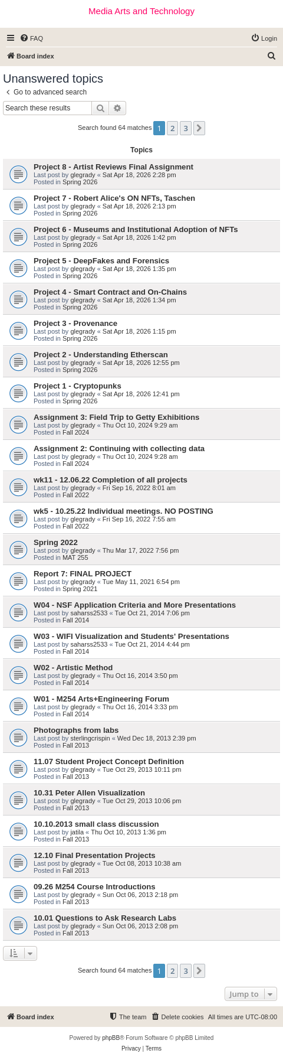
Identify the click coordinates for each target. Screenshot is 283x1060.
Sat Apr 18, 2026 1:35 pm (139, 268)
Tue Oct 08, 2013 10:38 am (142, 863)
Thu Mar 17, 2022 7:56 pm (141, 550)
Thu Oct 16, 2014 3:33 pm (140, 706)
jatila (77, 832)
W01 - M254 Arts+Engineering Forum (101, 698)
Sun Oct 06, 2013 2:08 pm (140, 925)
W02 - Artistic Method (73, 667)
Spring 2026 (79, 181)
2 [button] (172, 128)
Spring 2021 (79, 588)
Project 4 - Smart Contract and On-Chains (110, 292)
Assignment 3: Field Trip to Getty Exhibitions (116, 417)
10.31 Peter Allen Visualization (89, 792)
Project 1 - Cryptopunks (77, 385)
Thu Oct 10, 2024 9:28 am (140, 456)
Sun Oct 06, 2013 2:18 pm (140, 894)
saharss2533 (88, 613)
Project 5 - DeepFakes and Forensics (101, 260)
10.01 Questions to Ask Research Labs (105, 918)
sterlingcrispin (90, 738)
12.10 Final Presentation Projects (95, 855)
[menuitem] (31, 38)
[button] (199, 128)
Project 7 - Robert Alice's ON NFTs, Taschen (114, 198)
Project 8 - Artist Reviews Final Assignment (113, 166)
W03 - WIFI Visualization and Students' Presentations (131, 636)
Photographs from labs (76, 730)
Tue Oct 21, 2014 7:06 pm (152, 613)
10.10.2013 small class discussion (96, 824)
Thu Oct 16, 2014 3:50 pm (140, 675)
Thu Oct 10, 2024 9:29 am (140, 425)
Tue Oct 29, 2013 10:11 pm (142, 769)
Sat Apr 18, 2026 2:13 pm (139, 206)
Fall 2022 (75, 494)
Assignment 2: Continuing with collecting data (119, 448)
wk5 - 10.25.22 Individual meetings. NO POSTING (123, 511)
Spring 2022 (56, 542)
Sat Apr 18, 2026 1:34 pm (139, 300)
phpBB (111, 1038)
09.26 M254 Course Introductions (95, 886)
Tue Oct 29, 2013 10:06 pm (142, 800)
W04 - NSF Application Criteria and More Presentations (135, 605)
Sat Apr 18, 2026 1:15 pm (139, 331)
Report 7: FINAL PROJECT (82, 573)
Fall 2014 (75, 620)
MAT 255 (75, 557)
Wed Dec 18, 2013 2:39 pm (156, 738)
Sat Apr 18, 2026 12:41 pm (141, 393)
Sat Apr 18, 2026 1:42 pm (139, 237)
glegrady (82, 174)
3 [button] (185, 128)
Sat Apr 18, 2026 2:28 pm (139, 174)
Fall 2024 (75, 432)
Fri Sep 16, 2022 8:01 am (139, 487)
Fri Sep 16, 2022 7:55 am (139, 519)
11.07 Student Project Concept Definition (109, 761)
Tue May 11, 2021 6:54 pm (141, 581)
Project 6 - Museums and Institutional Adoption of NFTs (136, 229)
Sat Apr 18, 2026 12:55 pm (141, 362)
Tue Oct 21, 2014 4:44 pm (152, 644)
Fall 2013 (75, 745)
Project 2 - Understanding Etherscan (101, 354)
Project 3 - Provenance (75, 323)
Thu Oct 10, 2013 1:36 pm (128, 832)
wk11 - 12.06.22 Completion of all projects (110, 479)
